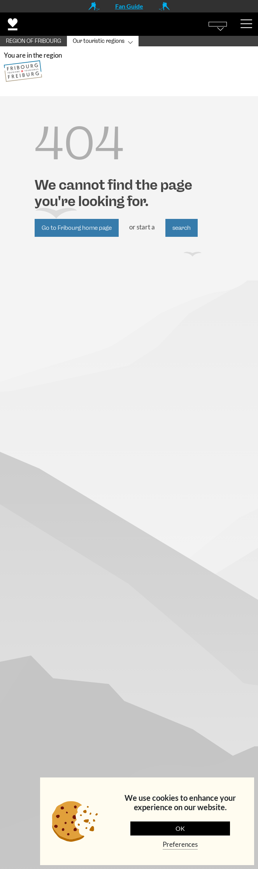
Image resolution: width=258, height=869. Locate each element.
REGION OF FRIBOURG (33, 41)
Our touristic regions (99, 41)
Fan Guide (129, 6)
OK (180, 828)
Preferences (180, 844)
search (181, 227)
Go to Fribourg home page (77, 227)
